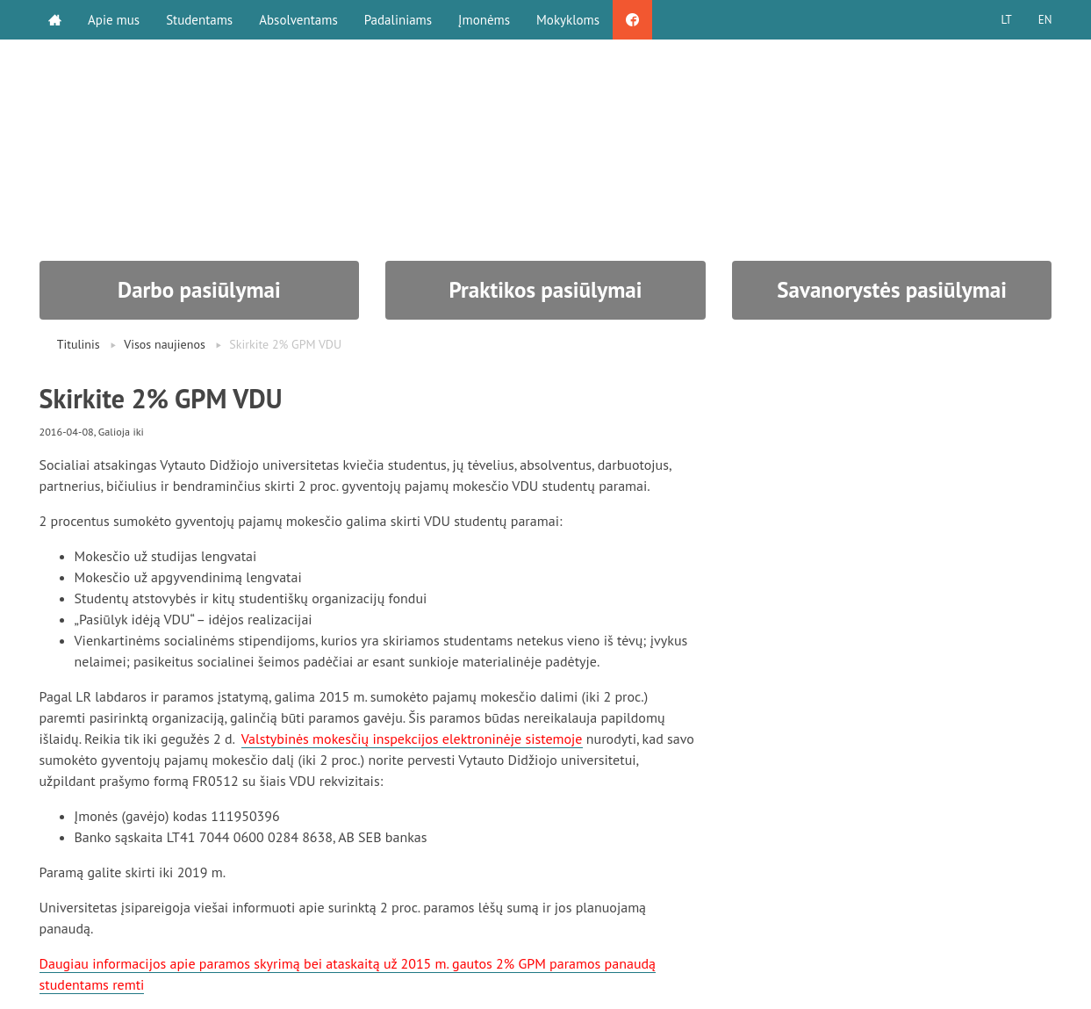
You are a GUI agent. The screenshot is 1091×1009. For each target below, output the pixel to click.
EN (1045, 19)
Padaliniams (398, 19)
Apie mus (114, 19)
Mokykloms (567, 19)
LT (1006, 19)
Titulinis (78, 344)
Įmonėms (484, 19)
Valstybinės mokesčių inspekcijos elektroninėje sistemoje (412, 738)
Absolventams (298, 19)
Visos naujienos (164, 344)
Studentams (199, 19)
